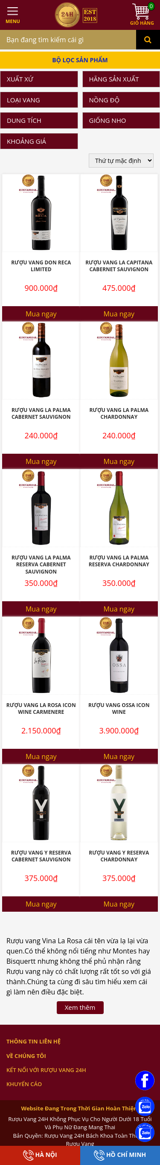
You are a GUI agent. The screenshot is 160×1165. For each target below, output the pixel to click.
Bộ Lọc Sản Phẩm (80, 60)
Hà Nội (40, 1155)
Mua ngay (41, 314)
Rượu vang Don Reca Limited (41, 266)
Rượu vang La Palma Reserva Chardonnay (119, 561)
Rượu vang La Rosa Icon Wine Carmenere (41, 708)
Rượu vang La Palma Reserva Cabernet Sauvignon (41, 564)
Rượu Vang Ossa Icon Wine (118, 708)
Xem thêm (80, 1007)
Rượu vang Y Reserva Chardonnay (119, 856)
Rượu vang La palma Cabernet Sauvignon (41, 413)
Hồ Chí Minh (120, 1155)
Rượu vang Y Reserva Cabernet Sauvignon (41, 856)
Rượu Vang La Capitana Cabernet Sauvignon (118, 266)
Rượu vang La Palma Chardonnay (118, 413)
